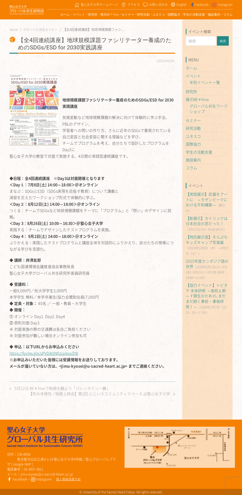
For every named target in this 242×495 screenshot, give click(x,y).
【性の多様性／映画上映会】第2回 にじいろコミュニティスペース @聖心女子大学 (102, 393)
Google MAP (22, 464)
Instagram (41, 479)
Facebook (17, 479)
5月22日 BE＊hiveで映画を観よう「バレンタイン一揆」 (59, 388)
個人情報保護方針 (68, 479)
